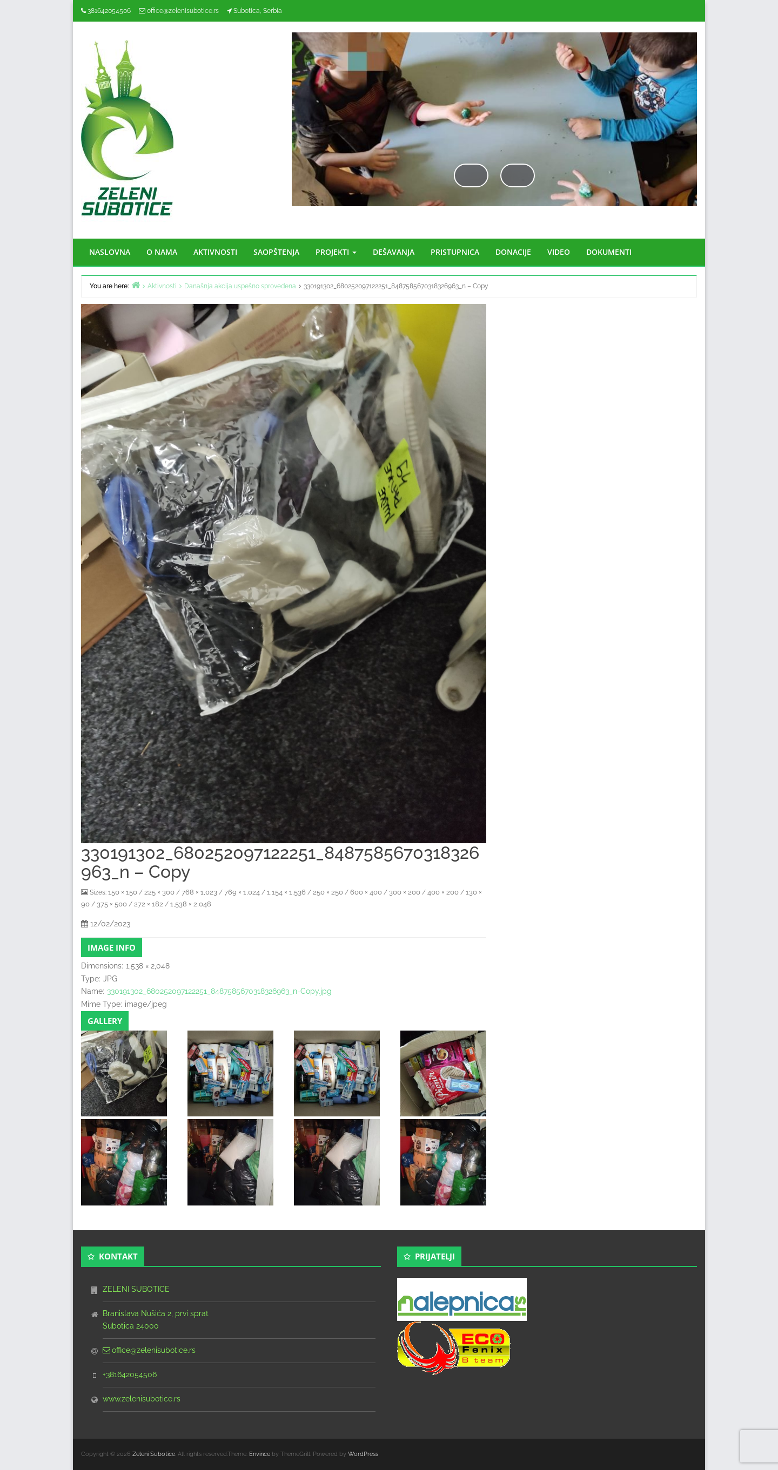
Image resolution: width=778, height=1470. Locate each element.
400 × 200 (443, 892)
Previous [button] (471, 175)
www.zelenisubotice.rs (141, 1398)
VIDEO (558, 252)
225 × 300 (159, 892)
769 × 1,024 (242, 892)
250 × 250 (328, 892)
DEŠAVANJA (393, 252)
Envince (259, 1454)
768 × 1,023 (199, 892)
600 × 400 (366, 892)
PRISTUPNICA (455, 252)
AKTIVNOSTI (215, 252)
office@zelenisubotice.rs (183, 11)
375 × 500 (112, 904)
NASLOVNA (109, 252)
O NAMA (161, 252)
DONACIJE (513, 252)
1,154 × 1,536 (286, 892)
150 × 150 (122, 892)
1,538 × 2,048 (190, 904)
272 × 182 (148, 904)
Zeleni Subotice (153, 1454)
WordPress (363, 1454)
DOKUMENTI (609, 252)
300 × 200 (404, 892)
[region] (494, 129)
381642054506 (109, 11)
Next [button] (517, 175)
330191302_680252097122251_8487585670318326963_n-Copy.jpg (219, 991)
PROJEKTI (336, 252)
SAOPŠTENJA (276, 252)
